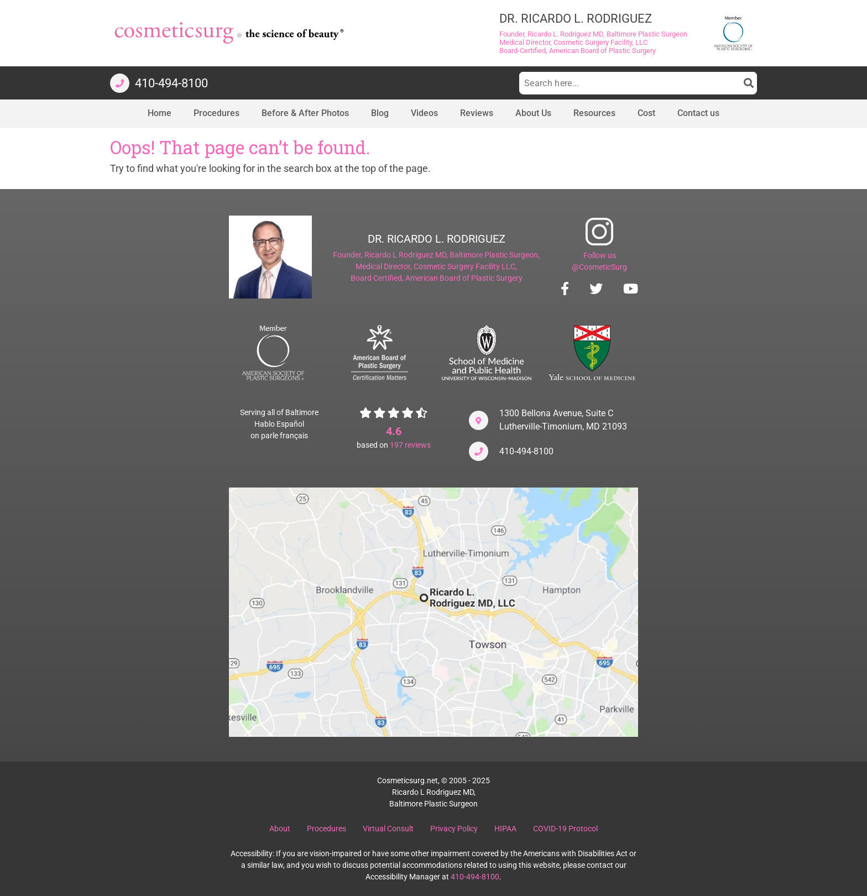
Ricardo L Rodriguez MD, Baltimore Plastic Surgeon (451, 254)
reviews (410, 445)
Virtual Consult (388, 828)
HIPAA (505, 828)
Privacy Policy (454, 828)
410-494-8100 (526, 451)
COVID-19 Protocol (565, 828)
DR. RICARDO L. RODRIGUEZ (436, 238)
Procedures (326, 828)
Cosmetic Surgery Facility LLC (464, 266)
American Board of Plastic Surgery (464, 278)
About (279, 828)
